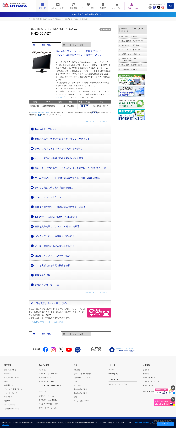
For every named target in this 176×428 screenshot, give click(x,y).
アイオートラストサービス (48, 408)
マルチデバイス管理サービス (48, 404)
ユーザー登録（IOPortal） (82, 401)
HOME (33, 19)
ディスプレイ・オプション (131, 50)
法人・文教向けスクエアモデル (132, 41)
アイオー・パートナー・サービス (50, 385)
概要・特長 (46, 45)
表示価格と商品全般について (39, 112)
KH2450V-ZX (84, 19)
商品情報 (7, 365)
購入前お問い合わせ (80, 389)
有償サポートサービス (46, 396)
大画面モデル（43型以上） (131, 54)
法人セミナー (43, 370)
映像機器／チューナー (11, 385)
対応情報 (77, 370)
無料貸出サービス (45, 378)
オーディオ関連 (9, 405)
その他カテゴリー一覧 (11, 409)
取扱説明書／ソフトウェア (82, 378)
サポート (77, 365)
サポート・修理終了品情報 (82, 374)
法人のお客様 (44, 365)
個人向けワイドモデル (72, 19)
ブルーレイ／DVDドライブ (13, 389)
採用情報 (146, 374)
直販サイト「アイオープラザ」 (119, 384)
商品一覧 (39, 19)
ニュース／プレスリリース (152, 382)
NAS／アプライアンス (11, 378)
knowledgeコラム (114, 374)
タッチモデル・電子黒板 (130, 45)
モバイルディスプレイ (129, 69)
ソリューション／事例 (46, 382)
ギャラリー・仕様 (76, 45)
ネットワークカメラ (11, 393)
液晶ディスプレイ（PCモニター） (53, 19)
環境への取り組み (149, 378)
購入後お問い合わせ (80, 393)
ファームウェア (79, 385)
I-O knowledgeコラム (157, 4)
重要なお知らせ (148, 385)
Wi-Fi (6, 381)
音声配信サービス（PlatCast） (49, 400)
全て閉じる (103, 122)
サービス (42, 391)
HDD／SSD (8, 374)
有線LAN (7, 401)
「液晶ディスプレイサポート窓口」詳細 (46, 322)
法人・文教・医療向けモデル (131, 65)
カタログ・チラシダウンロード (49, 374)
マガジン (111, 370)
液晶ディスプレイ (10, 370)
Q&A (75, 381)
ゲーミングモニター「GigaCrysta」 (128, 59)
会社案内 (146, 370)
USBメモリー (8, 397)
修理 (75, 397)
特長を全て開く (91, 122)
